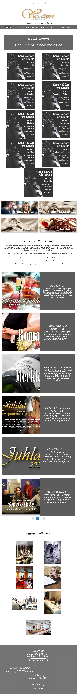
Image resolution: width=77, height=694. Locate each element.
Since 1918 (62, 27)
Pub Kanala (15, 27)
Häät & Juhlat (30, 27)
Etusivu (8, 27)
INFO (56, 27)
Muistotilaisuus (40, 27)
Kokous (22, 27)
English (69, 27)
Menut (51, 27)
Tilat (46, 27)
